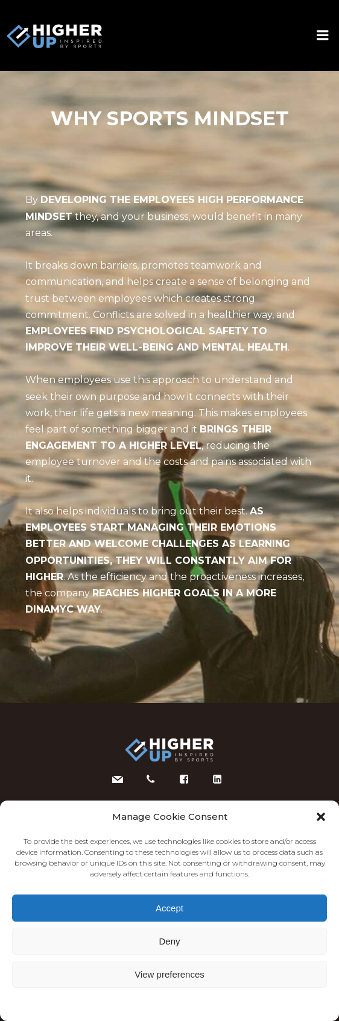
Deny (169, 941)
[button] (321, 817)
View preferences (169, 974)
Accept (169, 908)
